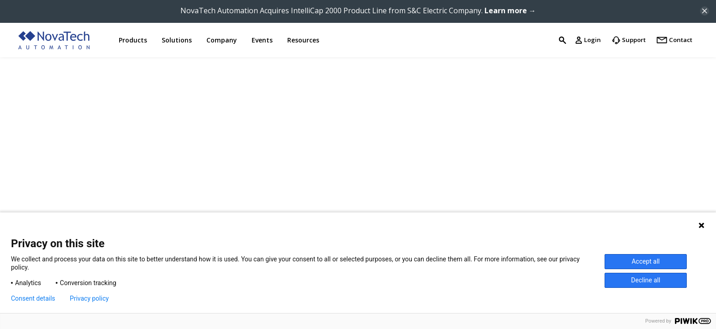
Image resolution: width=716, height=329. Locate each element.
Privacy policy (89, 298)
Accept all (646, 261)
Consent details (33, 298)
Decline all (645, 280)
